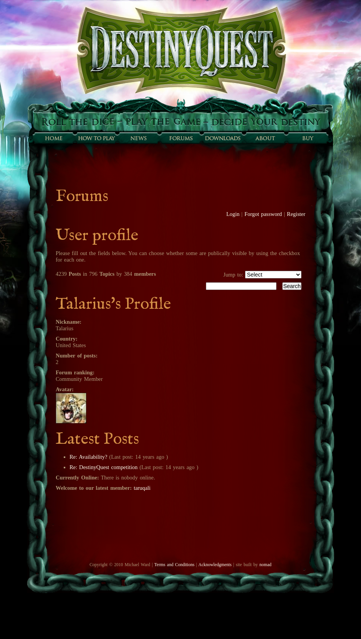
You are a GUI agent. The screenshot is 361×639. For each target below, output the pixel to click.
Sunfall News (138, 138)
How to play (96, 138)
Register (296, 214)
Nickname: (68, 322)
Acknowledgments (215, 564)
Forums (180, 138)
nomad (265, 564)
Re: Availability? (88, 457)
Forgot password (263, 214)
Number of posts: (77, 355)
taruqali (142, 488)
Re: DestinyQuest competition (103, 467)
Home (54, 138)
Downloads (223, 138)
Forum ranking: (75, 372)
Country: (67, 339)
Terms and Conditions (174, 564)
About (265, 138)
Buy (307, 138)
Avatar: (65, 389)
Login (232, 214)
